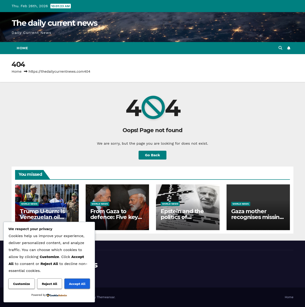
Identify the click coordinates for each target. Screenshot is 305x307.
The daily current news (54, 23)
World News (29, 203)
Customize (21, 284)
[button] (280, 48)
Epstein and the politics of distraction (182, 217)
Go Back (152, 155)
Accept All (77, 284)
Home (22, 48)
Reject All (49, 284)
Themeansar (106, 297)
